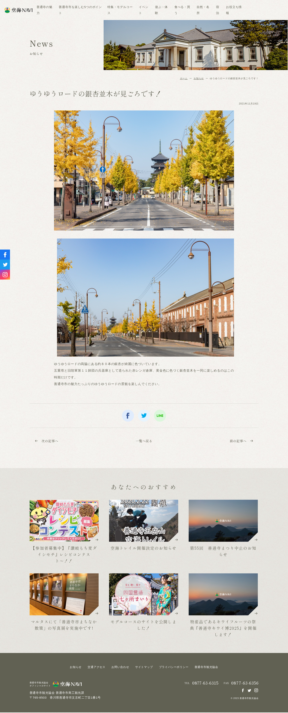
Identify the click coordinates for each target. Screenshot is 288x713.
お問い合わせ (120, 667)
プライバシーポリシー (174, 667)
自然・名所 (222, 10)
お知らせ (199, 78)
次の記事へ (47, 441)
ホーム (184, 78)
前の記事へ (241, 441)
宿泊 (237, 10)
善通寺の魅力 (64, 10)
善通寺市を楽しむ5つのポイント (100, 10)
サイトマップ (144, 667)
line (160, 416)
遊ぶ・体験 (181, 10)
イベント (163, 10)
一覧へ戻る (144, 441)
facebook (128, 416)
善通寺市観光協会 (206, 667)
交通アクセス (96, 667)
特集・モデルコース (139, 10)
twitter (144, 416)
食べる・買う (202, 10)
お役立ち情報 (253, 10)
